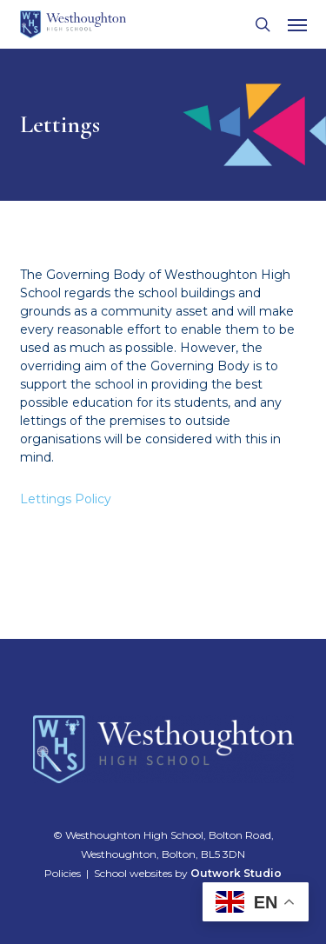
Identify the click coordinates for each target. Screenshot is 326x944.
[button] (297, 24)
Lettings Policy (65, 499)
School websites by (188, 873)
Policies (62, 873)
